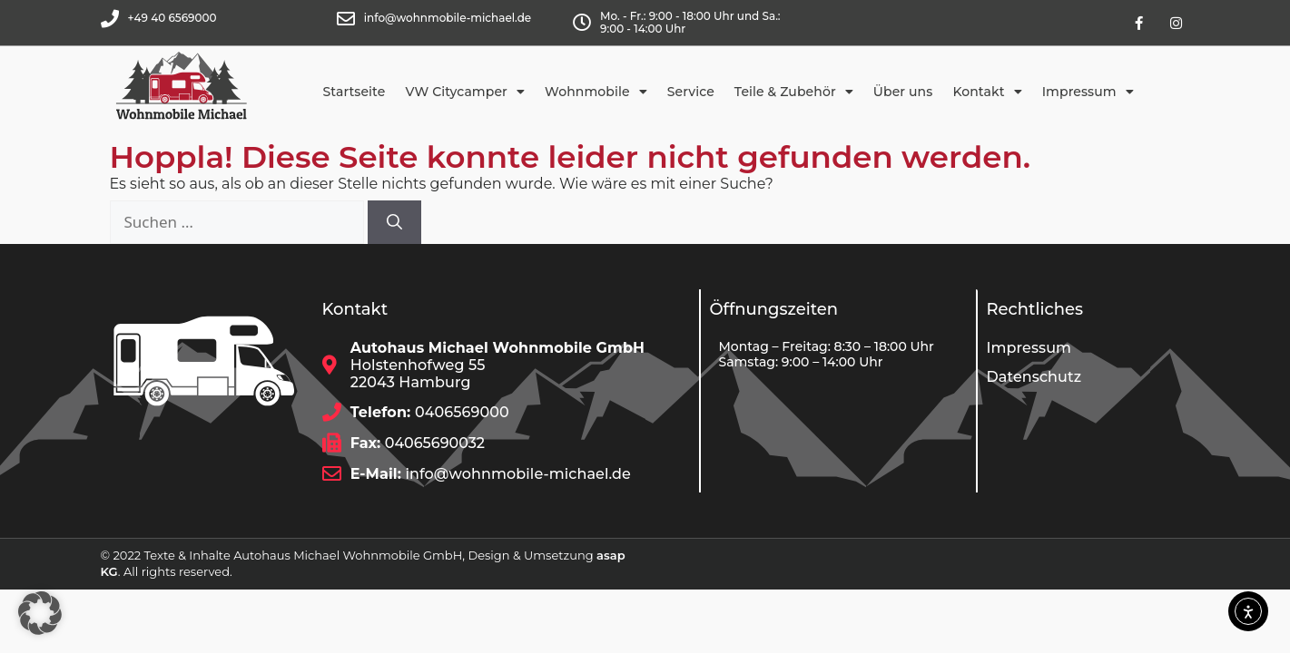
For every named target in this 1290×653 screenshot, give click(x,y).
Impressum (1088, 91)
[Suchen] (394, 222)
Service (690, 91)
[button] (40, 613)
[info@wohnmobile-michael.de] (346, 19)
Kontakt (986, 91)
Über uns (903, 91)
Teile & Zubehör (793, 91)
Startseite (354, 91)
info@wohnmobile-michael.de (447, 17)
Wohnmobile (596, 91)
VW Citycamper (465, 91)
